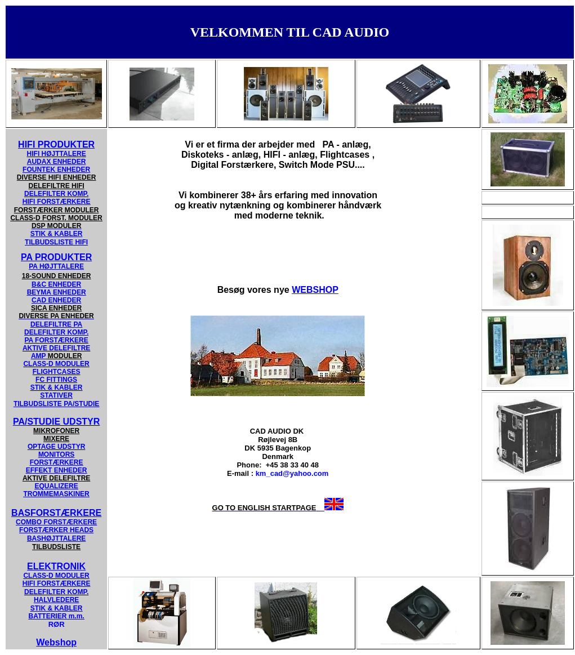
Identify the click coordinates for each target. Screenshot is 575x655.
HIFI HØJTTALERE (56, 154)
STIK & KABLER (56, 387)
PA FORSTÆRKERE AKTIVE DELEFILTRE (56, 344)
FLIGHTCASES (57, 372)
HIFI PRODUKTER (56, 144)
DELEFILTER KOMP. (56, 194)
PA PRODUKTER (56, 257)
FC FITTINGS (56, 380)
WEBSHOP (315, 290)
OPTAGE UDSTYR (56, 447)
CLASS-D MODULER (56, 364)
